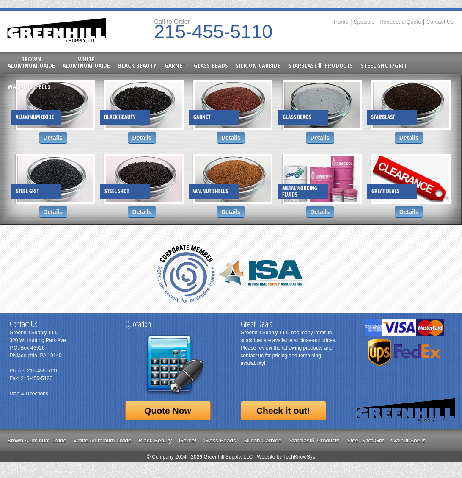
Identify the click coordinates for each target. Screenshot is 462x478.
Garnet (175, 65)
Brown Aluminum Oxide (36, 441)
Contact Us (440, 22)
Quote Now (167, 410)
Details (53, 137)
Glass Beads (211, 65)
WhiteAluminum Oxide (86, 62)
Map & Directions (29, 394)
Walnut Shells (29, 86)
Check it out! (283, 410)
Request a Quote (400, 22)
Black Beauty (137, 65)
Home (341, 22)
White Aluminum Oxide (103, 441)
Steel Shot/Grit (384, 65)
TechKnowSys (299, 457)
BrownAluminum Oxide (31, 62)
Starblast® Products (321, 65)
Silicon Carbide (258, 65)
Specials (364, 22)
